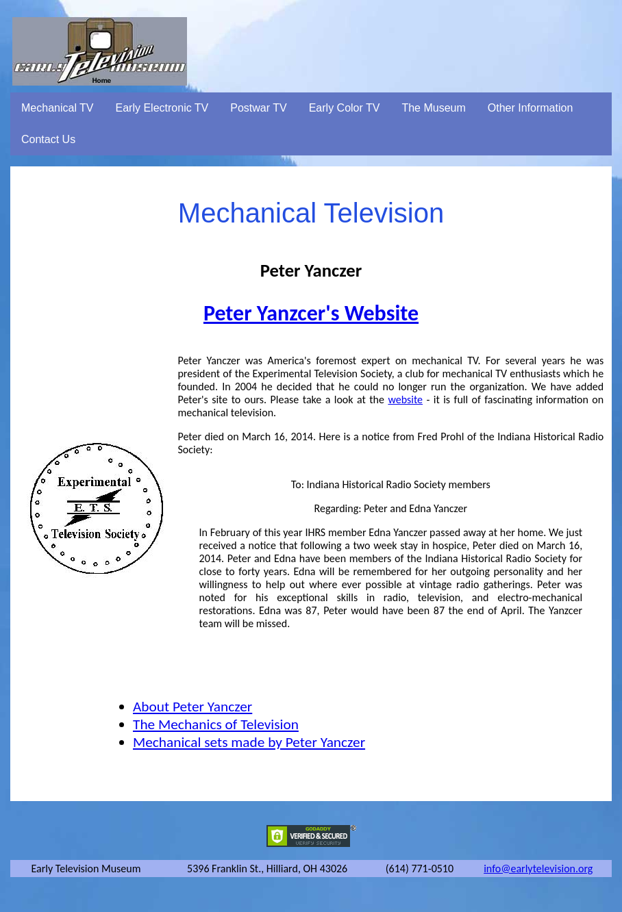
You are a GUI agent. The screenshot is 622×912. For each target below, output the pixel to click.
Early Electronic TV (162, 108)
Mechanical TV (57, 108)
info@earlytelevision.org (538, 868)
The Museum (433, 108)
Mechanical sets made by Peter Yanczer (249, 742)
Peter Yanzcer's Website (311, 313)
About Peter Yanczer (192, 706)
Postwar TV (258, 108)
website (405, 399)
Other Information (530, 108)
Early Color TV (344, 108)
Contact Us (48, 139)
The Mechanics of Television (216, 724)
